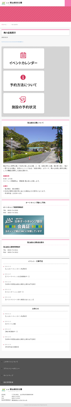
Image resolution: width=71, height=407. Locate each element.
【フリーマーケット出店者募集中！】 (17, 276)
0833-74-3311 (13, 250)
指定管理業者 (8, 382)
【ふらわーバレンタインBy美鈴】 (16, 269)
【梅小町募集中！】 (11, 331)
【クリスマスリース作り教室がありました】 (20, 299)
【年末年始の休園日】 (12, 347)
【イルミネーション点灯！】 (14, 292)
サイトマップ (8, 375)
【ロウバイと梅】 (11, 324)
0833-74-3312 (13, 252)
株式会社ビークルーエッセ (19, 400)
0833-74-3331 (13, 212)
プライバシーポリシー (12, 368)
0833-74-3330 (13, 210)
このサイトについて (11, 362)
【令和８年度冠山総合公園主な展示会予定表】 (20, 284)
